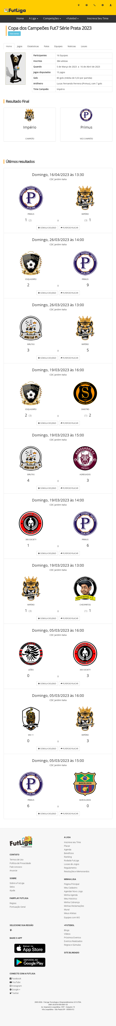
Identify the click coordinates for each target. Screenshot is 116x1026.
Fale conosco (16, 867)
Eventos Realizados (73, 941)
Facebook (15, 978)
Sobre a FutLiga (17, 883)
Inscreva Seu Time (97, 18)
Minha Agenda (71, 895)
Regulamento (70, 868)
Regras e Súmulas (72, 945)
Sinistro (85, 409)
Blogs (66, 930)
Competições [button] (52, 18)
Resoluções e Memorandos (76, 871)
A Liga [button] (33, 18)
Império (61, 89)
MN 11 (31, 735)
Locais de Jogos (71, 864)
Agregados (85, 474)
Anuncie (13, 870)
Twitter (14, 993)
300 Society (31, 539)
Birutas (31, 344)
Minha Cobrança (72, 902)
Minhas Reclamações (74, 906)
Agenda (67, 849)
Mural (66, 909)
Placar (67, 846)
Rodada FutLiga (71, 860)
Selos (12, 887)
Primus (86, 83)
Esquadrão (30, 279)
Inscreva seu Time (72, 842)
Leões (31, 669)
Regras (13, 903)
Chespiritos (85, 604)
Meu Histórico (70, 898)
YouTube (15, 982)
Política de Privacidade (20, 863)
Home (20, 18)
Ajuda (12, 890)
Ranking (68, 857)
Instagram (16, 986)
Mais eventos (14, 33)
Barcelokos (85, 800)
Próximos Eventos (72, 937)
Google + (15, 989)
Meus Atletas (70, 913)
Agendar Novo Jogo (73, 891)
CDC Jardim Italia (58, 179)
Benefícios (69, 853)
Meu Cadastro (70, 888)
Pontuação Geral (18, 907)
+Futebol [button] (72, 18)
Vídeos (67, 934)
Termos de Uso (16, 859)
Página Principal (71, 884)
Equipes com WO (72, 917)
